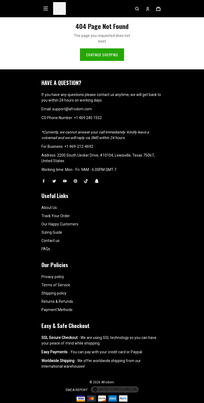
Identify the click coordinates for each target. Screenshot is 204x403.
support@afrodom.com (72, 109)
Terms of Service (55, 285)
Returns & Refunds (57, 301)
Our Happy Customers (59, 224)
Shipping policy (53, 293)
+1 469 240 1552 (88, 118)
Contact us (50, 240)
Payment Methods (57, 310)
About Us (49, 207)
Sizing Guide (51, 232)
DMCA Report (77, 390)
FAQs (45, 249)
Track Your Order (55, 216)
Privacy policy (52, 277)
